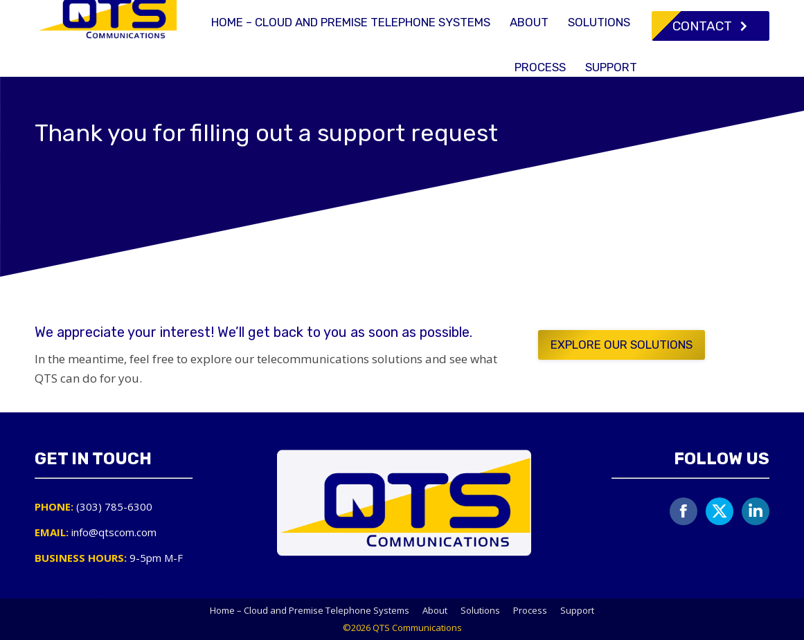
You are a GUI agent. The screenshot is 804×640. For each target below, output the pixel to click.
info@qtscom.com (643, 13)
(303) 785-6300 (532, 13)
